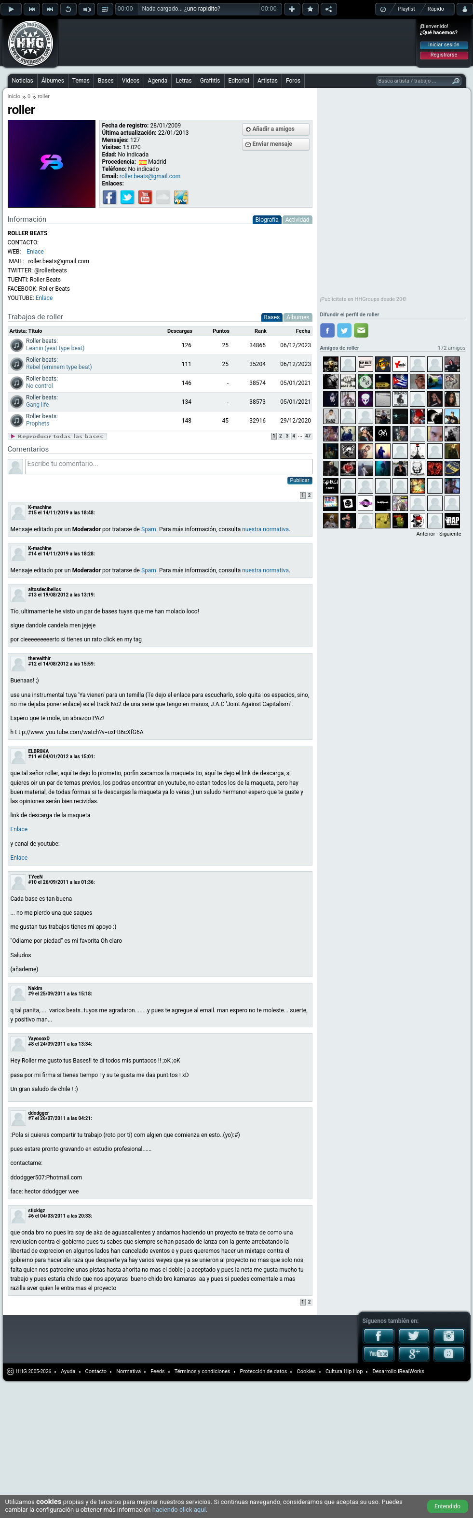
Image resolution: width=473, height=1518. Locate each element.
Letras (183, 80)
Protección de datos (263, 1371)
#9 (31, 993)
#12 (32, 664)
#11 (32, 756)
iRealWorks (411, 1371)
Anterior (425, 534)
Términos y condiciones (202, 1371)
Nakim (35, 988)
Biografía (267, 219)
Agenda (158, 80)
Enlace (44, 298)
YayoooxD (39, 1038)
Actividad (297, 219)
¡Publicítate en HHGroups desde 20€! (363, 299)
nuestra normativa (265, 529)
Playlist (406, 9)
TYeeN (35, 877)
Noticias (22, 80)
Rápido (436, 9)
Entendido (447, 1506)
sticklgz (36, 1210)
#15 (32, 512)
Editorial (239, 80)
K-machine (40, 507)
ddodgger (38, 1113)
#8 (31, 1044)
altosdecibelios (44, 589)
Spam (148, 529)
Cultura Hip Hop (344, 1371)
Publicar (300, 480)
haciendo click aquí (179, 1509)
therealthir (39, 658)
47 (308, 436)
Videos (131, 80)
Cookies (306, 1371)
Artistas (267, 80)
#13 (32, 594)
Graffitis (210, 80)
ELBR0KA (38, 751)
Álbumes (52, 80)
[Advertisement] (132, 34)
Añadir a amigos (274, 129)
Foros (293, 80)
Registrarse (444, 55)
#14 (32, 553)
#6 (31, 1216)
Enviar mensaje (272, 144)
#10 (32, 882)
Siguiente (450, 534)
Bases (106, 80)
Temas (81, 80)
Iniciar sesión (443, 45)
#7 (31, 1118)
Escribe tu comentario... (169, 466)
